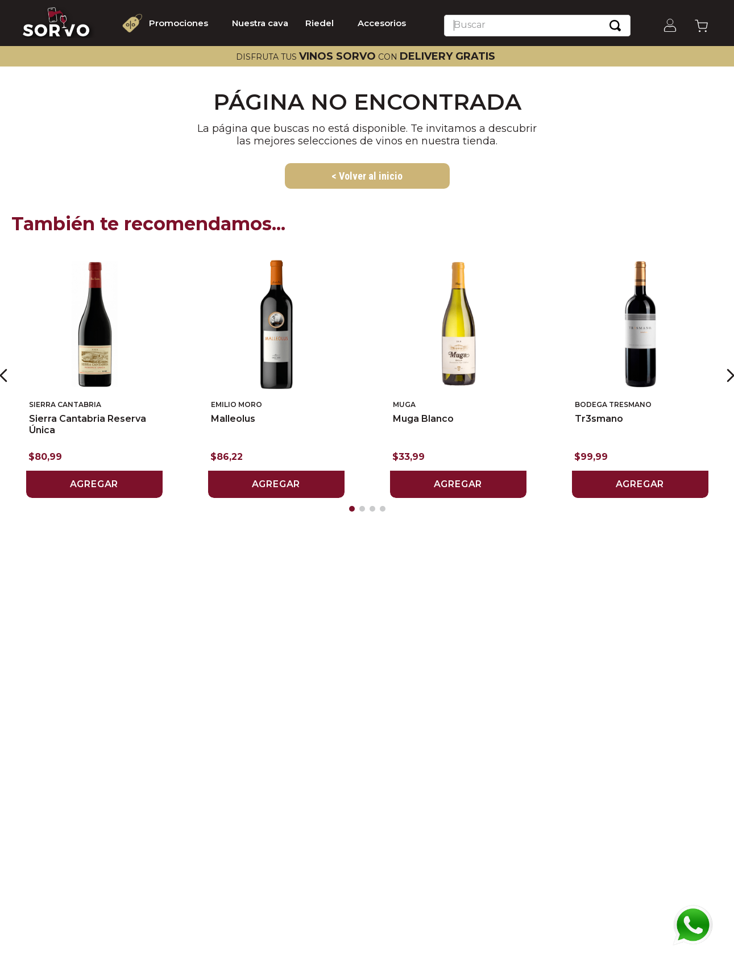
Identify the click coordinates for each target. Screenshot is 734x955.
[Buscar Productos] (615, 25)
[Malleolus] (276, 375)
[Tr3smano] (640, 375)
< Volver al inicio (367, 176)
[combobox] (537, 25)
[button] (352, 509)
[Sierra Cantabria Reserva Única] (94, 375)
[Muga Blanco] (458, 375)
